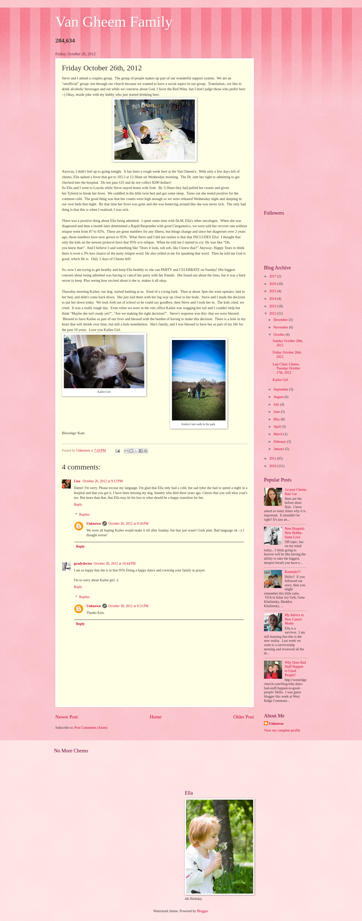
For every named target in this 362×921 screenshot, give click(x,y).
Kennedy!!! (293, 572)
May (277, 419)
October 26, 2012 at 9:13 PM (103, 481)
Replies (84, 514)
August (279, 397)
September (281, 389)
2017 (273, 276)
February (280, 442)
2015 (273, 291)
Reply (78, 504)
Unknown (93, 523)
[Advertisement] (285, 127)
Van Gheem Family (114, 21)
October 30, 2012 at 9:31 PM (128, 606)
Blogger (202, 911)
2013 (273, 306)
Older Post (243, 716)
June (277, 412)
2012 (273, 313)
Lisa (77, 481)
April (278, 426)
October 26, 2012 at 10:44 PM (114, 563)
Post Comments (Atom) (90, 728)
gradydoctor (83, 563)
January (279, 449)
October (280, 334)
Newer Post (66, 716)
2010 (273, 466)
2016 (273, 284)
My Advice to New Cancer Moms (294, 619)
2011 (273, 458)
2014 (273, 299)
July (277, 404)
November (281, 327)
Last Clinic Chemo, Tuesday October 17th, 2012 (286, 368)
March (278, 434)
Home (155, 716)
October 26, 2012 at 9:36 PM (128, 523)
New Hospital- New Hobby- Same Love (295, 533)
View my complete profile (282, 730)
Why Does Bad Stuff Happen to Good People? (295, 669)
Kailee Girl (280, 380)
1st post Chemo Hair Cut (295, 492)
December (281, 320)
